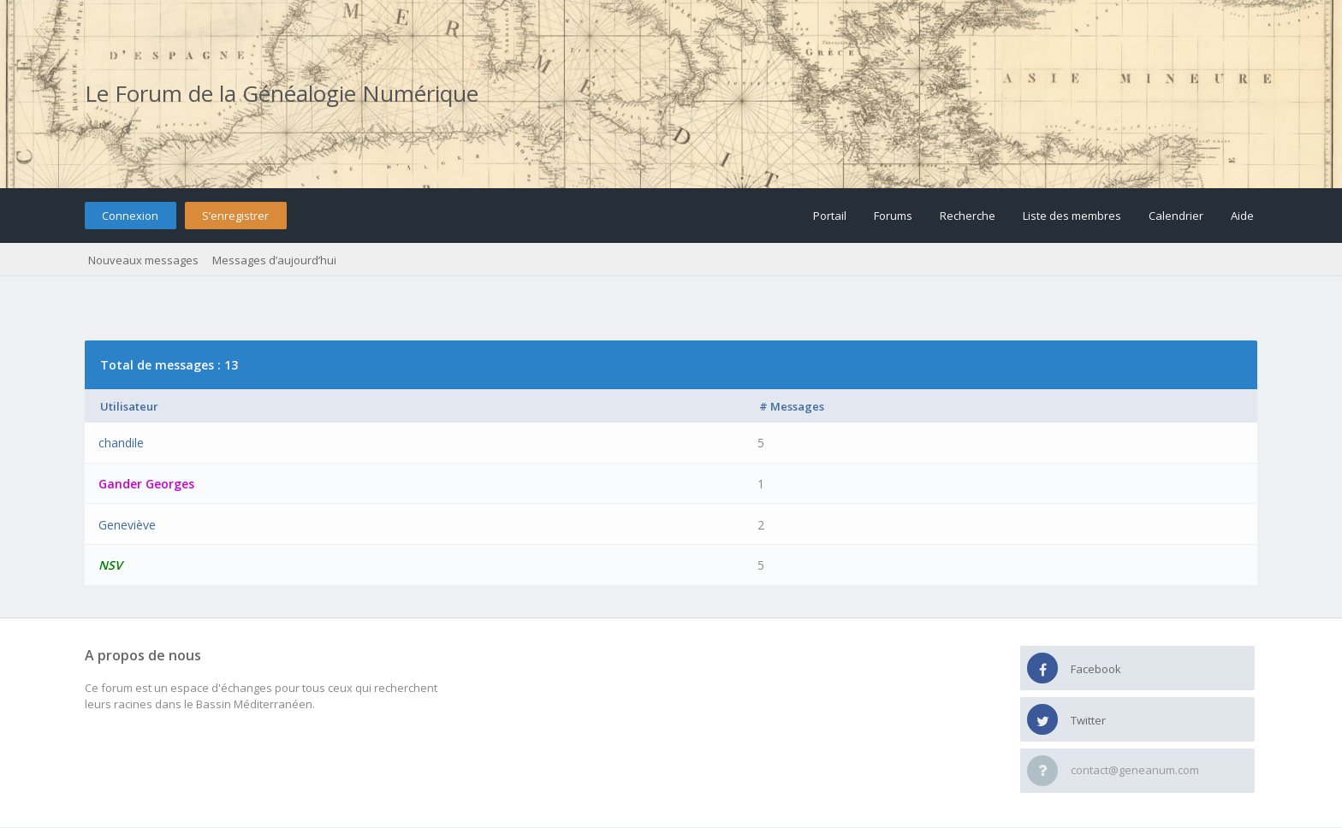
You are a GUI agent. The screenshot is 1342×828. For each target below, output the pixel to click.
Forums (893, 215)
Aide (1242, 215)
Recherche (967, 215)
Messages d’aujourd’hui (274, 260)
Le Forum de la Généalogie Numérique (281, 93)
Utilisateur (129, 406)
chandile (121, 443)
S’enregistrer (235, 215)
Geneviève (127, 525)
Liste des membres (1072, 215)
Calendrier (1176, 215)
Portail (829, 215)
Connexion (130, 215)
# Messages (791, 406)
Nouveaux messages (143, 260)
